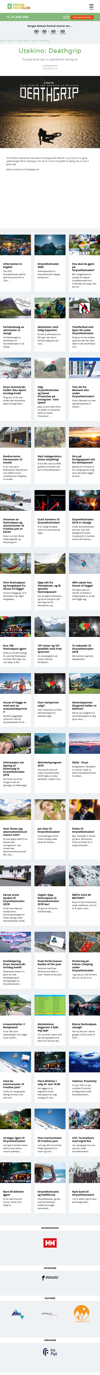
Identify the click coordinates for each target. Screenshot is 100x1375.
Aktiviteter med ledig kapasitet (48, 328)
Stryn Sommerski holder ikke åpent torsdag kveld (14, 390)
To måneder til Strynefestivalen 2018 (82, 649)
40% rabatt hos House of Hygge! (82, 584)
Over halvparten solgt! (48, 704)
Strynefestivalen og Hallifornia (48, 1193)
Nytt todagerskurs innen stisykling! (49, 458)
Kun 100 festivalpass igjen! (14, 647)
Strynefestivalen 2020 (48, 265)
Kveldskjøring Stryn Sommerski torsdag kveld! (14, 964)
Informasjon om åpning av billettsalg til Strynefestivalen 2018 (13, 769)
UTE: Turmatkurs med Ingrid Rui (83, 1139)
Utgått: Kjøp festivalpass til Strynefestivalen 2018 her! (48, 899)
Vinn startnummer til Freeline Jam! (50, 1139)
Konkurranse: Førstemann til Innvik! (12, 459)
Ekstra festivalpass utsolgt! (84, 1025)
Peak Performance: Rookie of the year (50, 962)
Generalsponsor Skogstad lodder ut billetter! (84, 705)
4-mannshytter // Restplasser (14, 1025)
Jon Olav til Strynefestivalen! (49, 830)
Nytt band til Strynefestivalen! (83, 1193)
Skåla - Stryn (80, 762)
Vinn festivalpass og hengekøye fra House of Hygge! (14, 585)
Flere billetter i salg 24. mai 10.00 (49, 1082)
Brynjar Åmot (51, 65)
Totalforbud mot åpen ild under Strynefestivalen (82, 330)
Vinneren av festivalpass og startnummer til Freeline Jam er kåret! (13, 526)
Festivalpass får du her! (82, 17)
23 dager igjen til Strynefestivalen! (14, 1139)
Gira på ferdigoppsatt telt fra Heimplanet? (83, 459)
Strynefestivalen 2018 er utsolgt (82, 521)
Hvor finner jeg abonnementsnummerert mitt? (15, 832)
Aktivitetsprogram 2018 (50, 764)
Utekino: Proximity (84, 1081)
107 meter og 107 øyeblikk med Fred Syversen (50, 649)
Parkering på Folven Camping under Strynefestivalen (82, 965)
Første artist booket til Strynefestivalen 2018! (13, 899)
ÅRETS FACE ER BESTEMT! (81, 896)
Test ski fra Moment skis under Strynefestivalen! (83, 391)
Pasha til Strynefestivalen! (83, 830)
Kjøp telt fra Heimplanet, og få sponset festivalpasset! (49, 587)
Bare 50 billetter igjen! (13, 1193)
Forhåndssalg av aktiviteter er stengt (13, 330)
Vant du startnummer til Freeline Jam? (13, 1084)
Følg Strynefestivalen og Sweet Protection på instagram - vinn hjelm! (48, 394)
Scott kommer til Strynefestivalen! (49, 521)
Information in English (12, 265)
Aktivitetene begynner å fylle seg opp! (48, 1027)
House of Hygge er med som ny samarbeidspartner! (15, 707)
